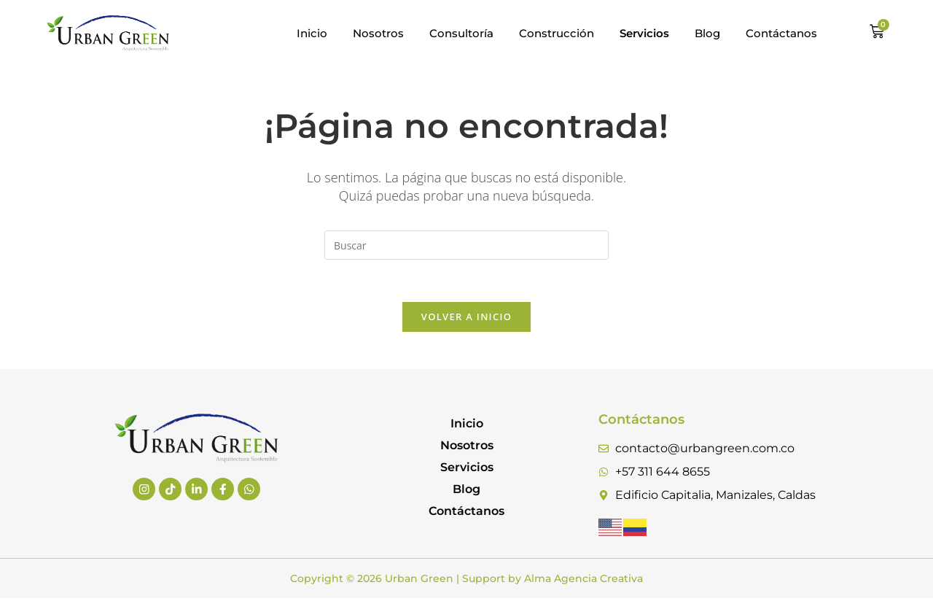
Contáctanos (781, 33)
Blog (707, 33)
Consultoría (461, 33)
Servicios (466, 469)
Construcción (556, 33)
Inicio (312, 33)
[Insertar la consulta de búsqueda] (466, 245)
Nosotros (378, 33)
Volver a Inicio (466, 318)
